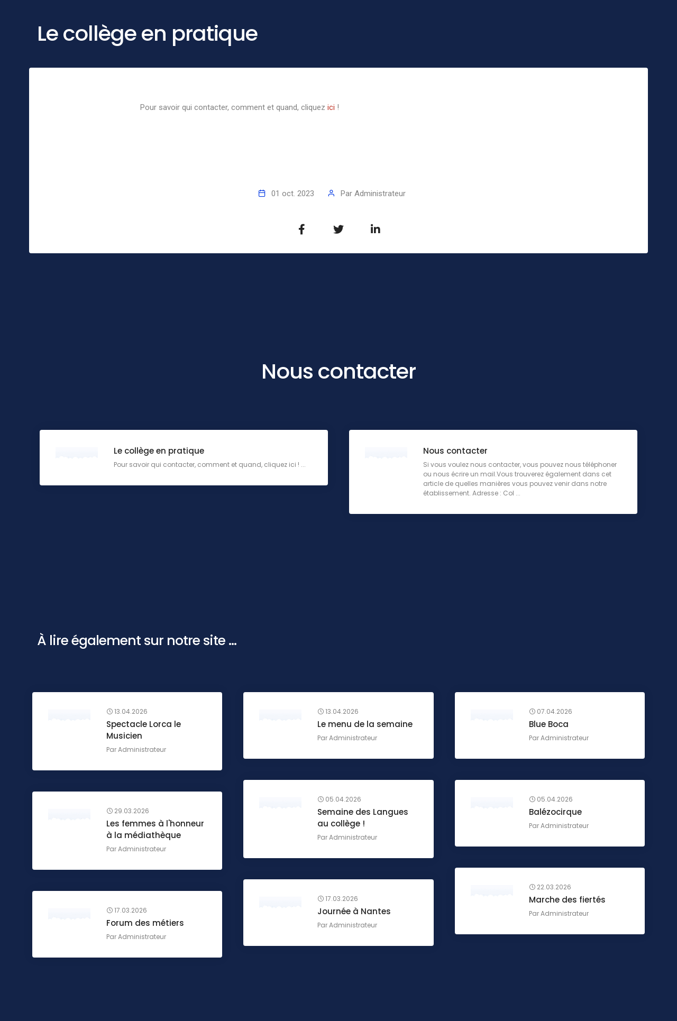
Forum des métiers (145, 922)
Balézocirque (555, 811)
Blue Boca (549, 724)
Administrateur (380, 193)
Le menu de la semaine (365, 724)
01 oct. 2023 (292, 193)
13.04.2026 (127, 711)
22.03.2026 (550, 887)
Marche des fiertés (567, 899)
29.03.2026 (127, 811)
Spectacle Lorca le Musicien (143, 730)
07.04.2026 (550, 711)
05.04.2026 (339, 799)
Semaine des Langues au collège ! (362, 817)
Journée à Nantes (354, 911)
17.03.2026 (337, 899)
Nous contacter (455, 450)
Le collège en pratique (159, 450)
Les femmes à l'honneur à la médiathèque (155, 829)
